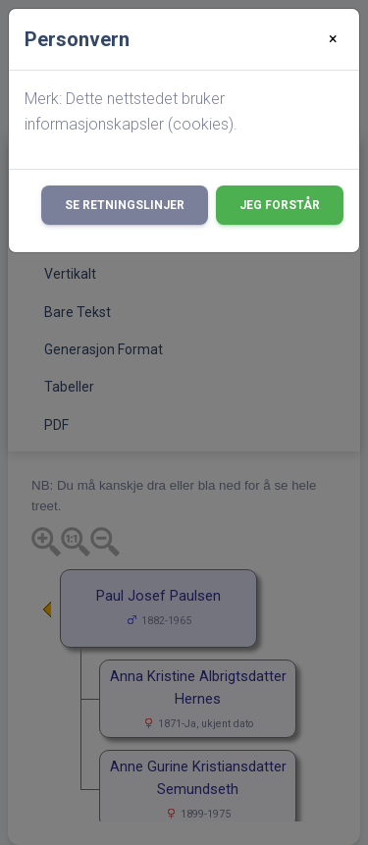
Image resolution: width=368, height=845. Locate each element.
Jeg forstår (279, 205)
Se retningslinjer (124, 205)
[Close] (333, 39)
